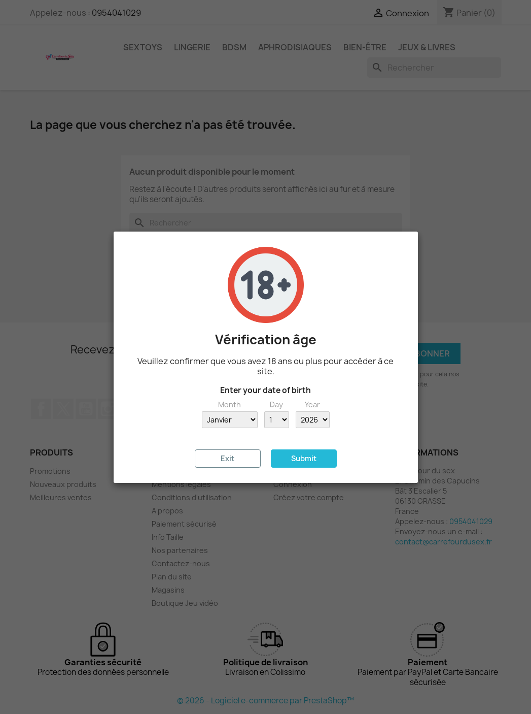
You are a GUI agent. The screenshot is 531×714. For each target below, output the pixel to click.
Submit (303, 458)
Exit (227, 458)
